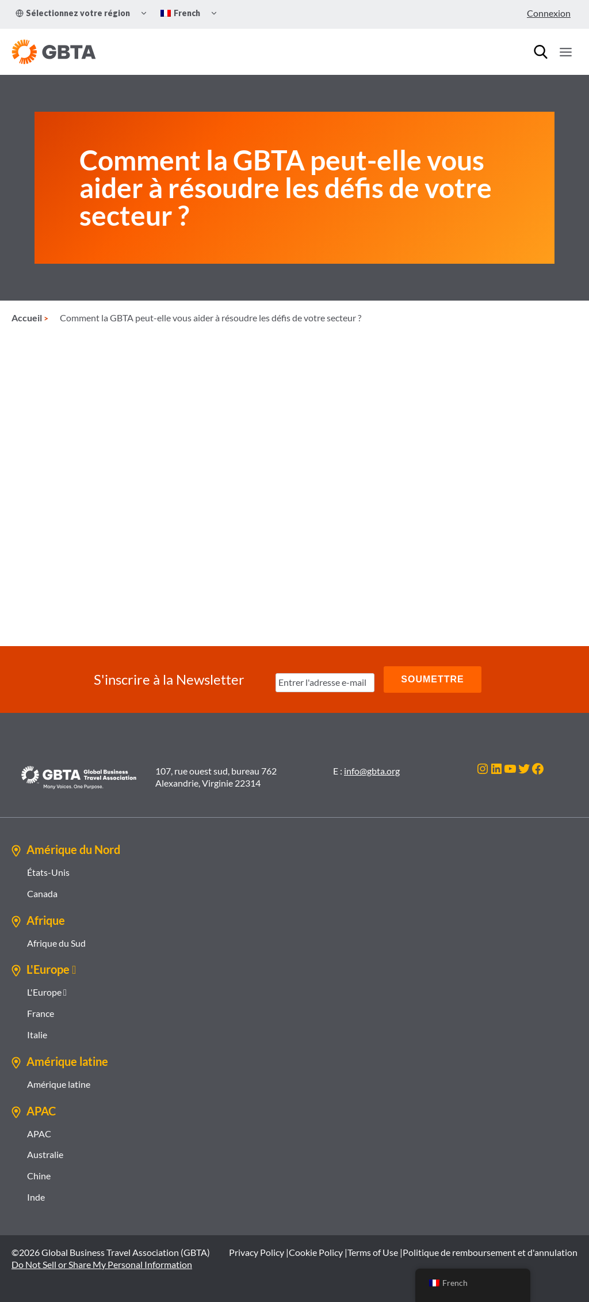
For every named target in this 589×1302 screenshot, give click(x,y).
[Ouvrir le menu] (565, 51)
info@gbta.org (372, 770)
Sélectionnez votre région (73, 13)
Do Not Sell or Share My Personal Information (102, 1263)
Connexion (549, 12)
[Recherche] (541, 52)
